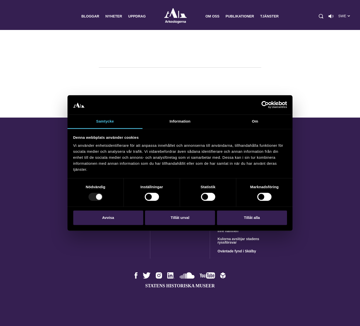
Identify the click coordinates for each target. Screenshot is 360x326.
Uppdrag (137, 16)
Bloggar (90, 16)
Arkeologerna (175, 16)
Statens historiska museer (180, 285)
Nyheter (113, 16)
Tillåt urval (180, 217)
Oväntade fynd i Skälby (237, 251)
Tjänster (269, 16)
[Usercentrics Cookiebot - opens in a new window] (265, 105)
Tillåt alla (252, 217)
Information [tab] (180, 121)
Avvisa (108, 217)
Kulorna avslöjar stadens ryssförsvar (238, 240)
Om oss (213, 16)
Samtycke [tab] (105, 121)
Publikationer (240, 16)
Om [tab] (255, 121)
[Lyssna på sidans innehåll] (331, 16)
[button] (321, 16)
